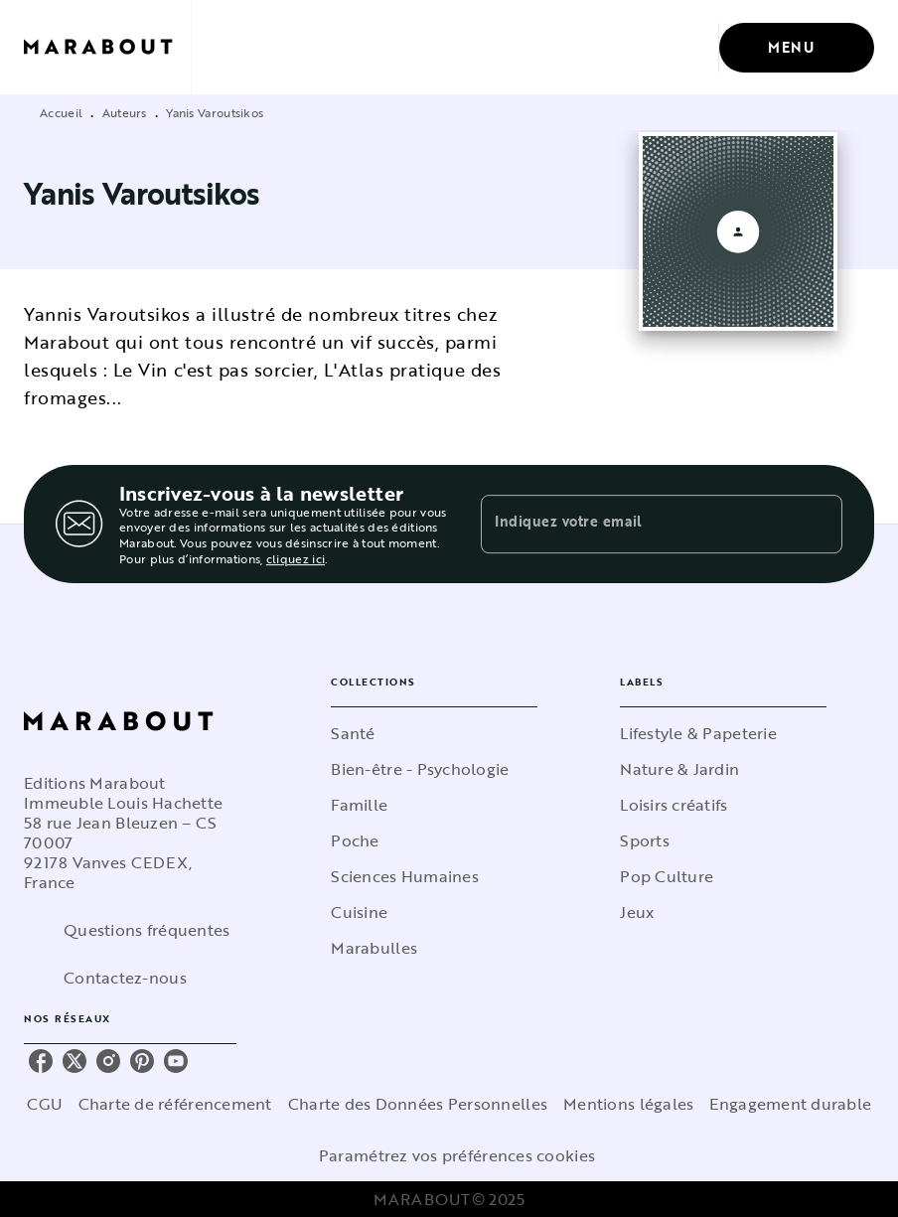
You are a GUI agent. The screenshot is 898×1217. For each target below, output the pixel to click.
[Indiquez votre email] (637, 523)
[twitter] (74, 1061)
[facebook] (41, 1061)
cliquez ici (295, 558)
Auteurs (124, 112)
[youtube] (176, 1061)
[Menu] (796, 48)
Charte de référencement (175, 1104)
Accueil (61, 112)
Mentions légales (628, 1104)
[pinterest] (142, 1061)
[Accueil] (107, 47)
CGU (45, 1104)
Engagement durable (790, 1104)
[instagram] (108, 1061)
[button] (434, 733)
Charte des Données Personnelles (417, 1104)
